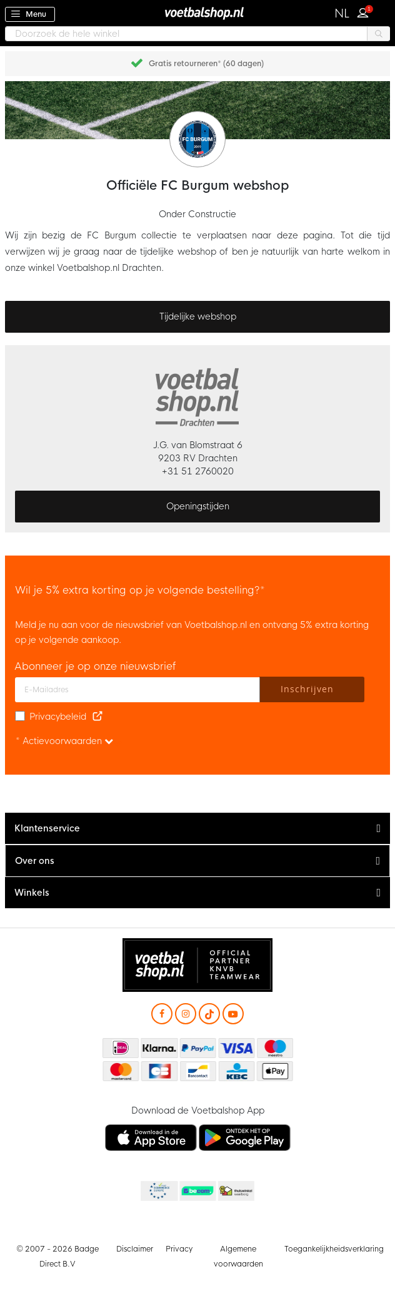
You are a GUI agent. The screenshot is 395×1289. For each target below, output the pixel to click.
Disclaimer (134, 1249)
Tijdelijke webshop (197, 316)
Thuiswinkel (235, 1191)
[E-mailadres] (137, 689)
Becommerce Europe (158, 1191)
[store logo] (198, 13)
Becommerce (197, 1191)
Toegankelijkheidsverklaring (334, 1249)
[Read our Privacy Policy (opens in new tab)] (97, 716)
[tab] (197, 829)
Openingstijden (197, 506)
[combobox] (197, 33)
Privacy (179, 1249)
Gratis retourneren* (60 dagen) (206, 64)
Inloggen (365, 11)
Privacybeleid (57, 716)
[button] (342, 13)
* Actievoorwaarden (64, 741)
